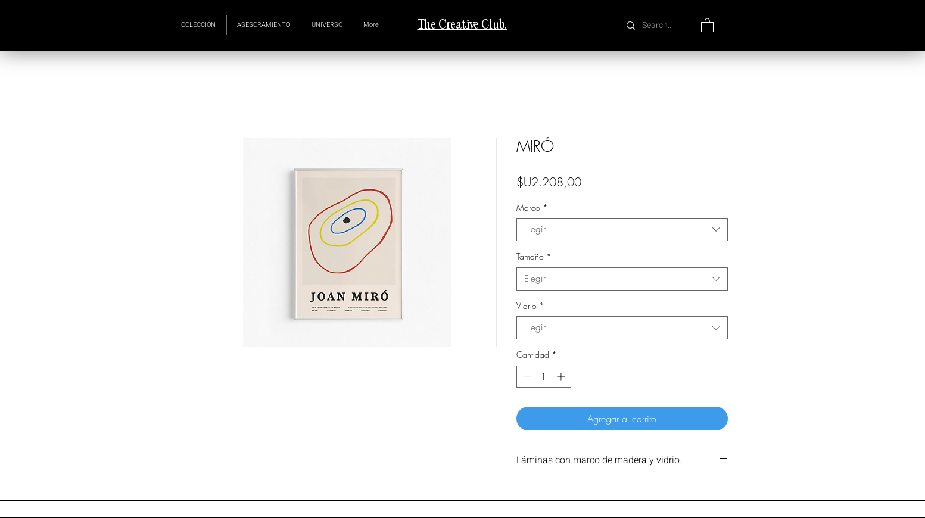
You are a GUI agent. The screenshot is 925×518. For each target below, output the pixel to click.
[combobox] (622, 229)
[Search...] (659, 25)
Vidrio (530, 305)
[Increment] (562, 376)
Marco (532, 207)
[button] (327, 25)
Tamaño (534, 256)
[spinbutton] (544, 376)
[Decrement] (525, 376)
